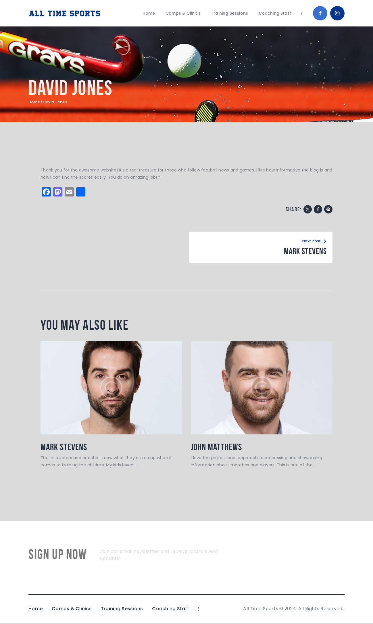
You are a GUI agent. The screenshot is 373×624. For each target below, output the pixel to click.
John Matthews (218, 447)
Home (34, 102)
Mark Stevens (66, 447)
